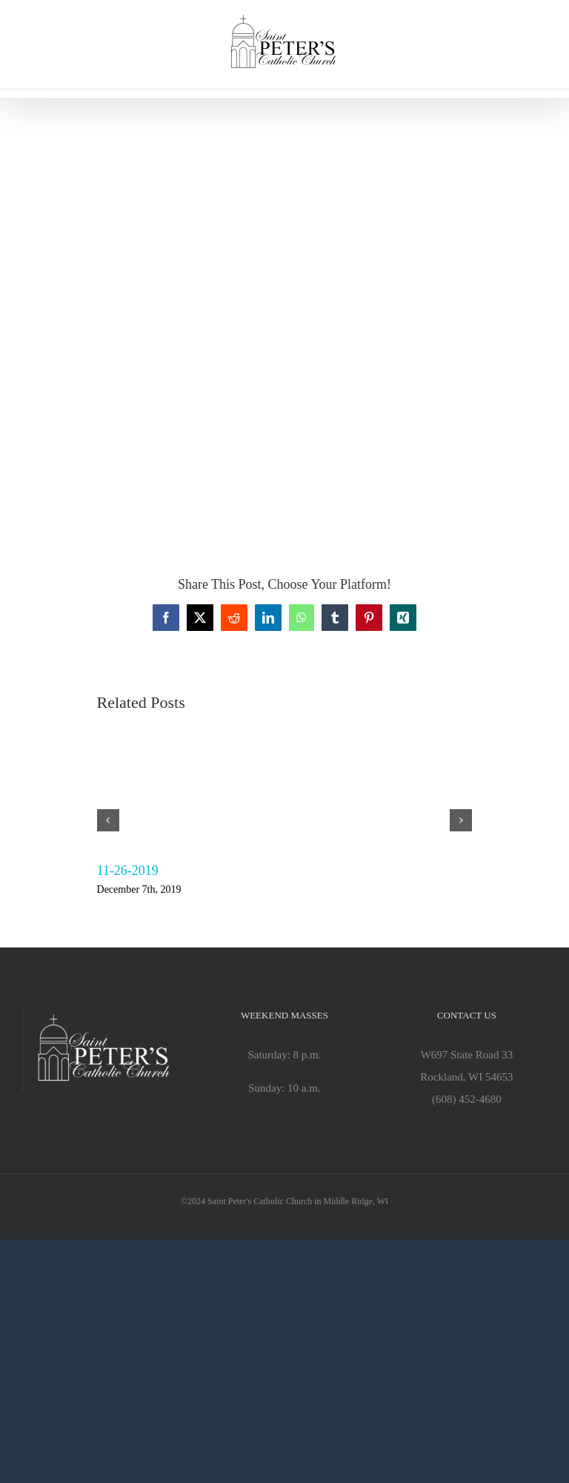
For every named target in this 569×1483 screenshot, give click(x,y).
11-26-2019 (128, 870)
